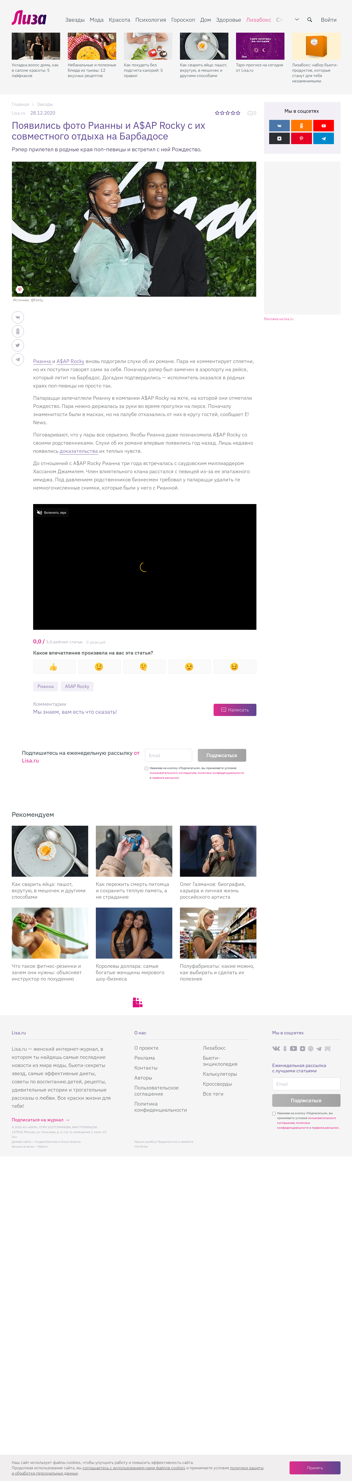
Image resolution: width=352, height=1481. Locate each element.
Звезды (75, 19)
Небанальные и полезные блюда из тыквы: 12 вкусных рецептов (92, 70)
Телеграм (318, 1048)
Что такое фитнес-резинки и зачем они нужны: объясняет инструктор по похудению (47, 972)
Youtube (293, 1048)
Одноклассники (285, 1048)
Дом (205, 19)
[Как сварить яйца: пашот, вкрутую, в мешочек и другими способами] (204, 46)
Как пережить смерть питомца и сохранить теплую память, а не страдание (132, 890)
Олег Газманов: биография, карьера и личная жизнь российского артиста (212, 890)
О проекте (146, 1047)
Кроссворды (217, 1083)
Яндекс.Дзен (302, 1048)
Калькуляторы (220, 1073)
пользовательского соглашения (173, 773)
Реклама (144, 1057)
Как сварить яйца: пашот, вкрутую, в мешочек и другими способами (203, 70)
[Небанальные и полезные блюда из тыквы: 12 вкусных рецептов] (92, 46)
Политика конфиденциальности (160, 1106)
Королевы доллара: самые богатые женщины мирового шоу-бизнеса (130, 972)
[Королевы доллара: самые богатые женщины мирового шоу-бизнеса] (134, 933)
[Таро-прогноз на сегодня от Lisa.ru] (260, 46)
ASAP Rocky (77, 686)
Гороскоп (183, 19)
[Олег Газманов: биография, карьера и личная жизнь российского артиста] (218, 851)
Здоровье (228, 19)
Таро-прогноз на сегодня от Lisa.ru (259, 67)
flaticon (43, 1146)
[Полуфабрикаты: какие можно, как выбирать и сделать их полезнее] (218, 933)
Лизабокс (258, 19)
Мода (97, 19)
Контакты (146, 1067)
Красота (119, 19)
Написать (238, 710)
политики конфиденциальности (221, 773)
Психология (150, 19)
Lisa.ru (18, 113)
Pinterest (310, 1048)
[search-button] (309, 19)
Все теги (213, 1093)
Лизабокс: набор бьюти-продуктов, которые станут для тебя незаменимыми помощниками (315, 73)
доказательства (79, 450)
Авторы (143, 1077)
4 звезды (233, 112)
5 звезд (238, 112)
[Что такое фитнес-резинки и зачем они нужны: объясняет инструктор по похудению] (50, 933)
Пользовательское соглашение (156, 1090)
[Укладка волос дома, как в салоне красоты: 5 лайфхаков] (36, 46)
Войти (329, 19)
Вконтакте (276, 1048)
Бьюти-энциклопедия (220, 1060)
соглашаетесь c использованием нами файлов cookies (134, 1467)
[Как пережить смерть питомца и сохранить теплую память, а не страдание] (134, 851)
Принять (315, 1467)
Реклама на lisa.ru (278, 319)
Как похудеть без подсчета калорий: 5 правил (143, 70)
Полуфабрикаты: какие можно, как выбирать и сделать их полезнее (217, 972)
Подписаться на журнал (37, 1120)
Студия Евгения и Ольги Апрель (58, 1142)
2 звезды (222, 112)
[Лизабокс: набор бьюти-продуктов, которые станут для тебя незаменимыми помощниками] (316, 46)
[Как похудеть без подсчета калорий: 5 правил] (148, 46)
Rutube (327, 1048)
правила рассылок (165, 778)
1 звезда (217, 112)
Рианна (42, 361)
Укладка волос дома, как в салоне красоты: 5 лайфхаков (35, 70)
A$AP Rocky (70, 361)
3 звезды (228, 112)
